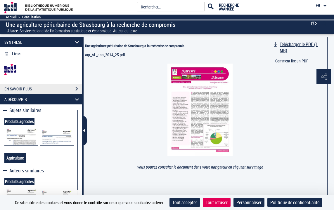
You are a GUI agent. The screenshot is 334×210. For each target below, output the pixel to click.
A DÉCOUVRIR (42, 99)
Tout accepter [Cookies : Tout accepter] (184, 202)
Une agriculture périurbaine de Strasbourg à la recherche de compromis (134, 45)
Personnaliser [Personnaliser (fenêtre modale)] (249, 202)
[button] (323, 76)
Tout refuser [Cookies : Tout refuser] (217, 202)
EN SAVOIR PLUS (43, 89)
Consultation (31, 17)
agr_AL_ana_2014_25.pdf (105, 54)
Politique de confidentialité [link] (294, 202)
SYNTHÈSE (42, 42)
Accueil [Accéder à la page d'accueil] (11, 17)
